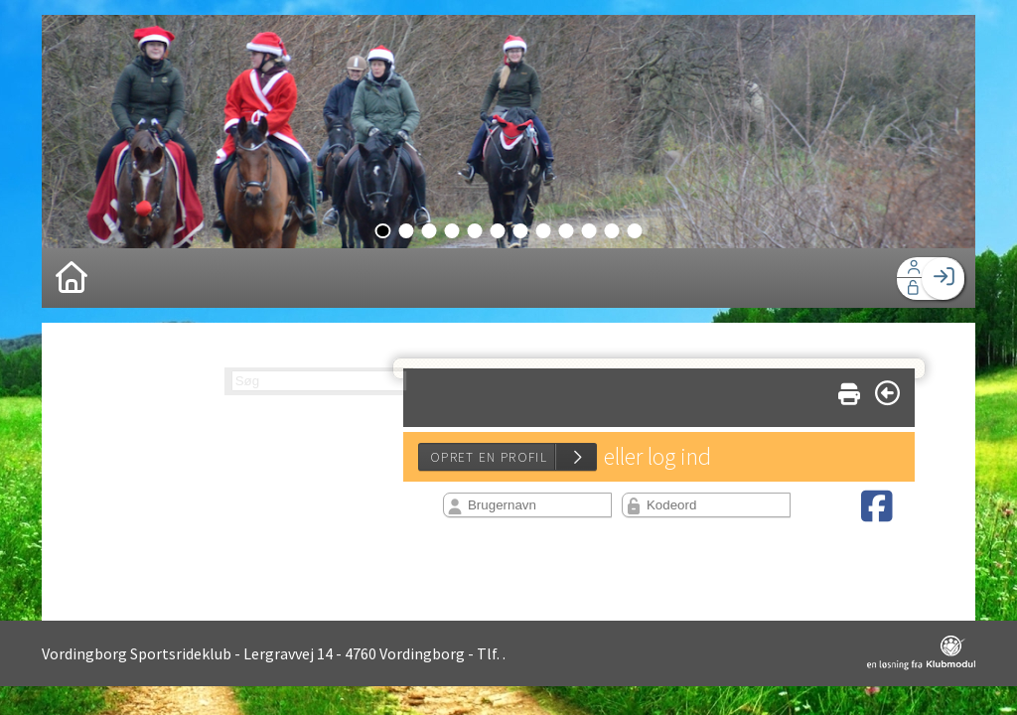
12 (635, 230)
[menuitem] (71, 278)
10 (589, 230)
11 (612, 230)
